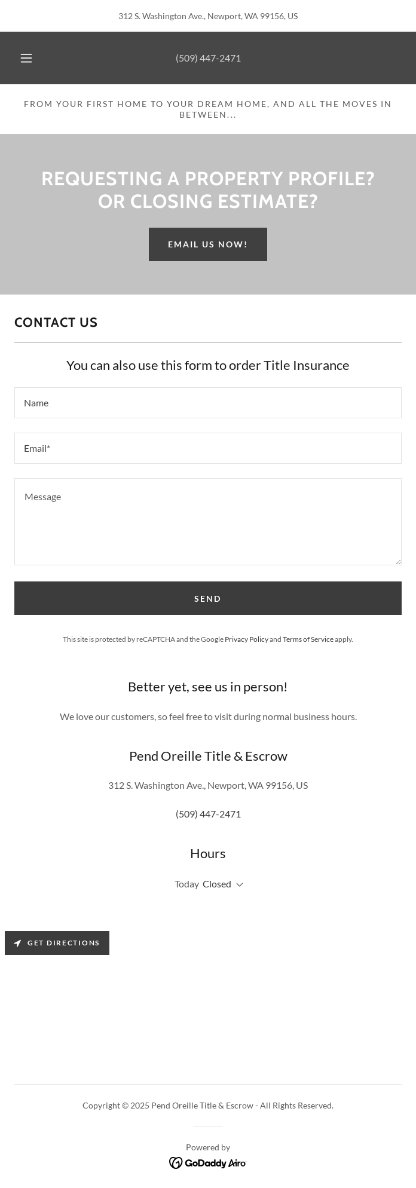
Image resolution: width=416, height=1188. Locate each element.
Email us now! (208, 244)
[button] (32, 58)
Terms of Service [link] (308, 639)
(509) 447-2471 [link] (208, 57)
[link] (208, 1161)
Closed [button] (217, 883)
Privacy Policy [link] (246, 639)
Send (207, 598)
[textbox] (208, 402)
